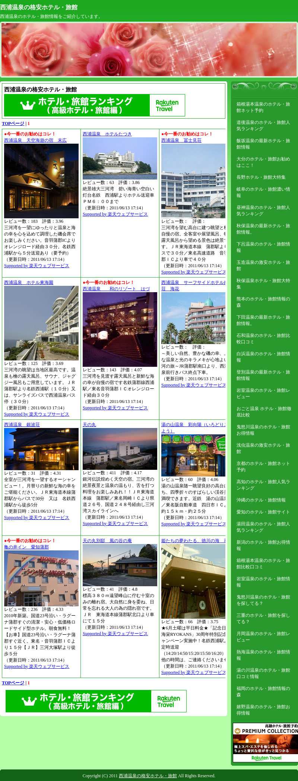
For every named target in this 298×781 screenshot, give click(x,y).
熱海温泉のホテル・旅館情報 (263, 655)
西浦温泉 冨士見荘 (181, 140)
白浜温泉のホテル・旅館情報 (263, 357)
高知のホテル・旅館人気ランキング (263, 485)
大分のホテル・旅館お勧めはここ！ (263, 162)
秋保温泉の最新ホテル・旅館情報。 (263, 229)
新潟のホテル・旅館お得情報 (263, 545)
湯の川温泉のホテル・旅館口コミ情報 (263, 673)
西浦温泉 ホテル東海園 (28, 282)
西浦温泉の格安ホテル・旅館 (38, 7)
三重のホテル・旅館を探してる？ (263, 618)
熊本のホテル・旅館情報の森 (263, 302)
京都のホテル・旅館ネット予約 (263, 466)
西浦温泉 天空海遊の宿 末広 (35, 140)
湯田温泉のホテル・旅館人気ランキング (263, 527)
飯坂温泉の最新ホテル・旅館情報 (263, 144)
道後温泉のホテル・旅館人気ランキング (263, 125)
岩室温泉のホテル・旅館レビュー (263, 393)
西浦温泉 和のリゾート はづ (116, 288)
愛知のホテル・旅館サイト (263, 512)
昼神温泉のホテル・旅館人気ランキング (263, 210)
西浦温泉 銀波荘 (22, 424)
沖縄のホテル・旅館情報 (261, 500)
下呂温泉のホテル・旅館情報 (263, 247)
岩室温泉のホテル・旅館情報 (263, 582)
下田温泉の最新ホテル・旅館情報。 (263, 320)
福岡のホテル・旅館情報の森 (263, 691)
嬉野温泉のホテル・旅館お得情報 (263, 710)
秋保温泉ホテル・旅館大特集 (263, 284)
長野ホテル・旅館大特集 (261, 177)
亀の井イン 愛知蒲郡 (26, 547)
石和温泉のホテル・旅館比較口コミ (263, 338)
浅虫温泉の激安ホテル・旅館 (263, 448)
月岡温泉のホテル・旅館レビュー (263, 637)
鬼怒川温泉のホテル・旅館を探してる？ (263, 600)
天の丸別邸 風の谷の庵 (107, 540)
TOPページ (13, 123)
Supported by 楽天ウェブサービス (36, 265)
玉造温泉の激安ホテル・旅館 (263, 265)
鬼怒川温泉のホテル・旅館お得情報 (263, 430)
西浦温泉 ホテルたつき (107, 134)
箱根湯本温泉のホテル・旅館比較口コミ (263, 563)
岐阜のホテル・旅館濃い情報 (263, 192)
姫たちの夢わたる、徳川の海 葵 (194, 540)
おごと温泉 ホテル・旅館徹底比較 (264, 412)
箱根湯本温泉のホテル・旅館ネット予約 (263, 107)
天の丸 (89, 424)
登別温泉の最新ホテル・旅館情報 (263, 375)
